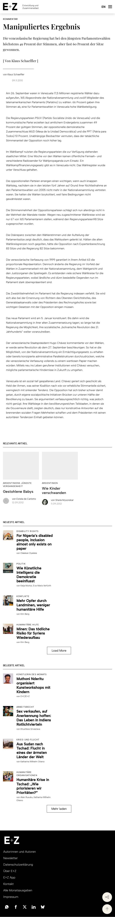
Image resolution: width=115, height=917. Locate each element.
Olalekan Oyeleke (29, 553)
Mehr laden (59, 809)
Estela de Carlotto (24, 498)
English (103, 7)
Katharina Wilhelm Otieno (32, 761)
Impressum (10, 897)
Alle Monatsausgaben (17, 890)
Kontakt (8, 884)
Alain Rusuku (27, 797)
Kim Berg (25, 614)
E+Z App (9, 877)
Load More (59, 650)
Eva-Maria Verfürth (42, 585)
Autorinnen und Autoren (19, 851)
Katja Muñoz (26, 585)
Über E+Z (9, 871)
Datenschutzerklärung (18, 864)
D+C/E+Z (25, 696)
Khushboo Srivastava (30, 729)
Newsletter (10, 858)
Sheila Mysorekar (62, 500)
